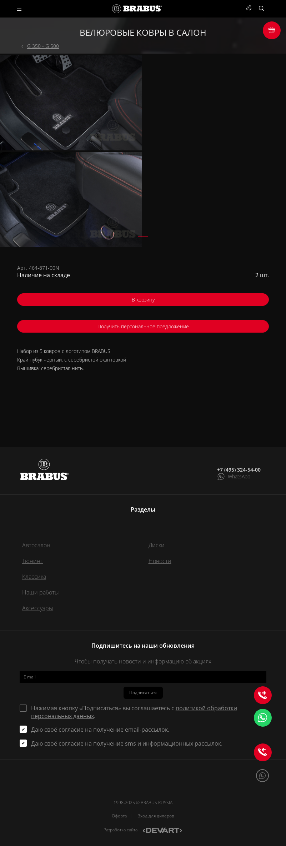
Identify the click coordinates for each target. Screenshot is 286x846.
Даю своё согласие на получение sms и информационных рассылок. (126, 743)
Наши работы (40, 592)
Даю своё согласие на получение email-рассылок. (100, 729)
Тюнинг (32, 561)
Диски (157, 545)
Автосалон (36, 545)
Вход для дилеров (155, 816)
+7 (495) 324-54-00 (239, 469)
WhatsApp (239, 476)
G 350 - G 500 (43, 46)
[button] (143, 236)
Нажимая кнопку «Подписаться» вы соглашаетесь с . (134, 712)
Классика (34, 577)
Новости (160, 561)
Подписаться (143, 693)
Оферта (119, 816)
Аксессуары (37, 608)
